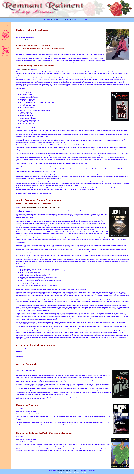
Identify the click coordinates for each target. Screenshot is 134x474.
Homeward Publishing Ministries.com (25, 39)
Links (83, 19)
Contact (88, 19)
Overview (53, 19)
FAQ (49, 19)
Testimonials (78, 19)
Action (65, 19)
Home (45, 19)
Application (71, 19)
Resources (60, 19)
